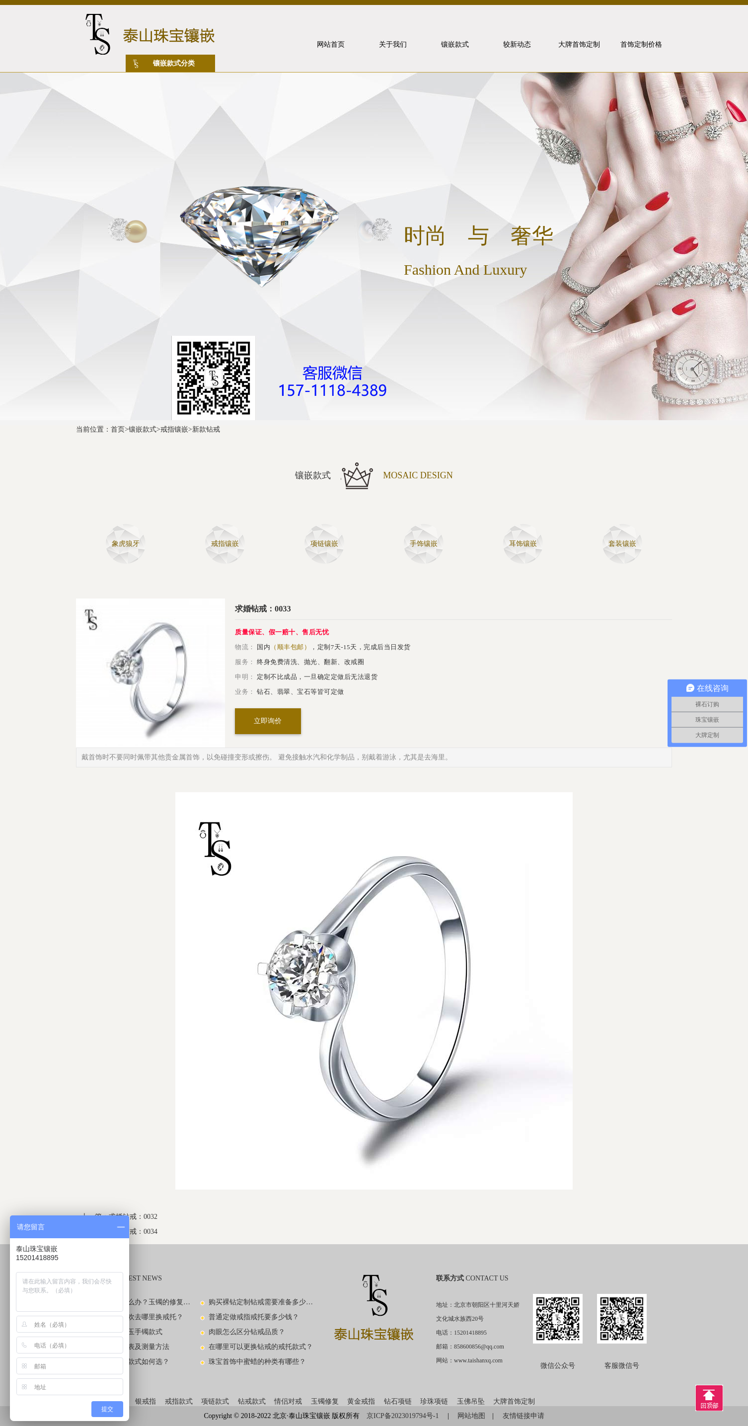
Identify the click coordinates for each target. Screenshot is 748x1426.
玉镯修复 (325, 1401)
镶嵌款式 (142, 429)
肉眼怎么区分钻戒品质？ (247, 1332)
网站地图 (471, 1416)
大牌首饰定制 (514, 1401)
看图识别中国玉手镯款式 (124, 1332)
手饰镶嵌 (424, 543)
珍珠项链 (434, 1401)
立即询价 (268, 721)
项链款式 (215, 1401)
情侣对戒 (288, 1401)
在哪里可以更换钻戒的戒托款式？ (261, 1347)
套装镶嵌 (622, 543)
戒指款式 (179, 1401)
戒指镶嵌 (174, 429)
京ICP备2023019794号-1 (404, 1416)
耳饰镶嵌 (523, 543)
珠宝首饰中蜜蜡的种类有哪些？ (257, 1361)
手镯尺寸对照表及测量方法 (127, 1347)
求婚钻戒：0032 (133, 1216)
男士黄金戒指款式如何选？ (127, 1361)
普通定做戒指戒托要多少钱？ (254, 1317)
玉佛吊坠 (471, 1401)
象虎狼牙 (126, 543)
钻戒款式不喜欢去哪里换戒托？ (134, 1317)
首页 (118, 429)
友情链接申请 (523, 1416)
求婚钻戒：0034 (133, 1231)
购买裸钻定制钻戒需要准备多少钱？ (261, 1302)
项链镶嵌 (324, 543)
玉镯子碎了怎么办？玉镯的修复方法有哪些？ (138, 1302)
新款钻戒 (206, 429)
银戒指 (145, 1401)
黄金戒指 (361, 1401)
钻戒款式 (252, 1401)
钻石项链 (398, 1401)
